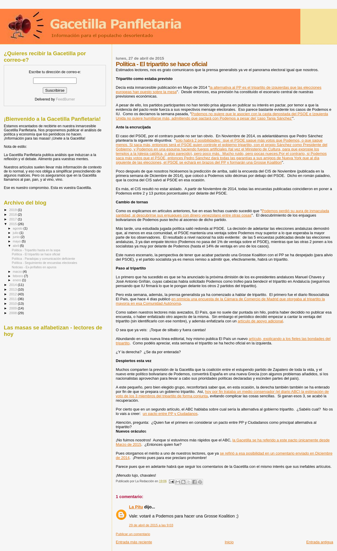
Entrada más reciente (134, 542)
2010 (13, 303)
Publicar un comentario (133, 534)
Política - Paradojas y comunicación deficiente (43, 258)
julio (16, 233)
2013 (13, 289)
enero (17, 280)
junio (17, 237)
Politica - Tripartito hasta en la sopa (36, 250)
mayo (17, 241)
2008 (13, 313)
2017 (13, 219)
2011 (13, 299)
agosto (18, 228)
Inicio (229, 542)
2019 (13, 210)
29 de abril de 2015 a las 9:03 (151, 525)
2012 (13, 294)
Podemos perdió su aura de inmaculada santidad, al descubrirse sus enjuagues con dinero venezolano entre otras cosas (222, 213)
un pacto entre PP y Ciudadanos (170, 413)
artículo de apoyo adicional (260, 321)
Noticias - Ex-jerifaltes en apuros (34, 267)
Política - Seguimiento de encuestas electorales (44, 262)
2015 (13, 224)
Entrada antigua (319, 542)
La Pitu (136, 507)
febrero (18, 276)
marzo (18, 271)
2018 (13, 214)
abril (16, 245)
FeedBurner (65, 99)
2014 (13, 285)
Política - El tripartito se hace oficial (36, 254)
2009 (13, 308)
